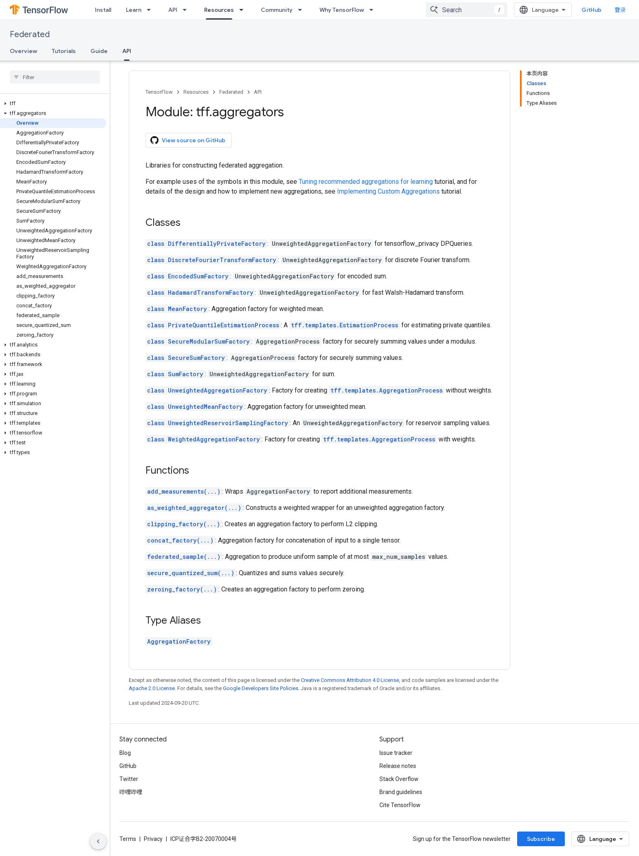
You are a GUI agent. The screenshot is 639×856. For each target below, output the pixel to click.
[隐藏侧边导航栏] (98, 841)
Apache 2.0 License (152, 688)
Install (103, 9)
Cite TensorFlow (400, 805)
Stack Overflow (399, 779)
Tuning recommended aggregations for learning (366, 181)
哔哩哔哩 (130, 792)
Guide (99, 51)
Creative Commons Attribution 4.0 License (350, 680)
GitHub (592, 9)
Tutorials (64, 51)
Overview (23, 51)
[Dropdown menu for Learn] (151, 10)
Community (277, 9)
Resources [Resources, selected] (219, 9)
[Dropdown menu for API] (187, 10)
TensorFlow (159, 92)
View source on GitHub (187, 140)
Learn (133, 9)
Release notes (397, 766)
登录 (620, 10)
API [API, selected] (126, 51)
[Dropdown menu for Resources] (243, 10)
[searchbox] (55, 77)
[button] (53, 103)
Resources (196, 92)
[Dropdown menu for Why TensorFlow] (373, 10)
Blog (125, 753)
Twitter (128, 779)
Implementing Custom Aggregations (388, 191)
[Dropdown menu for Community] (302, 10)
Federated (30, 34)
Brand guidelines (400, 792)
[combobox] (466, 9)
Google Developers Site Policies (260, 688)
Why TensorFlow (342, 9)
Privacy (153, 839)
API (172, 9)
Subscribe (541, 839)
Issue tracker (395, 753)
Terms (127, 839)
